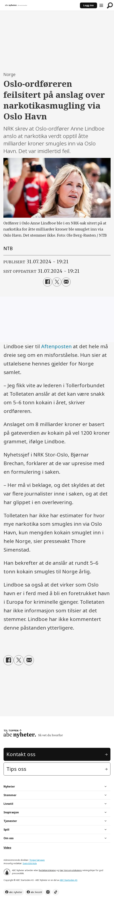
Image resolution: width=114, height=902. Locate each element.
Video (7, 847)
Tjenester (10, 821)
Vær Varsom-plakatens (71, 870)
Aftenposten (56, 346)
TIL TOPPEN (11, 730)
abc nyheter (15, 892)
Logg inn (88, 5)
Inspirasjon (11, 812)
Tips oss (16, 768)
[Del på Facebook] (47, 281)
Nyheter (9, 786)
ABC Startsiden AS (68, 880)
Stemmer (10, 795)
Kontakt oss (20, 754)
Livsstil (8, 804)
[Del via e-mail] (66, 281)
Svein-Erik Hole (30, 863)
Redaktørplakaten (47, 870)
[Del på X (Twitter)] (56, 281)
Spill (6, 829)
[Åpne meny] (101, 5)
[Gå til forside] (16, 5)
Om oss (9, 838)
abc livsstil (36, 892)
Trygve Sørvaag (37, 860)
